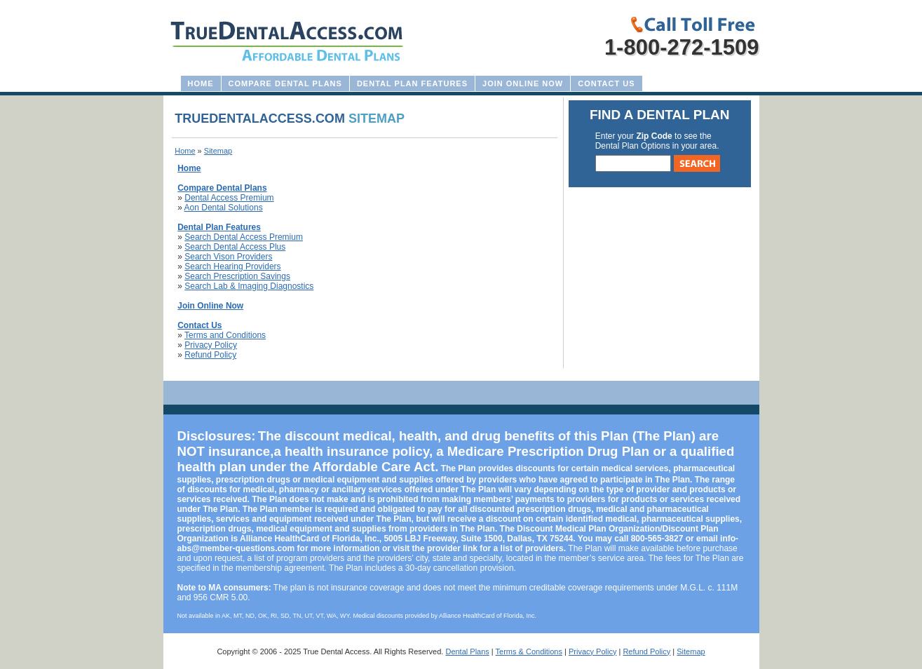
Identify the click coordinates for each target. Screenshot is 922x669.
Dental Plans (467, 651)
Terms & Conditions (529, 651)
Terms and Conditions (225, 335)
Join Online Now (522, 83)
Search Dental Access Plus (234, 247)
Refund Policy (210, 355)
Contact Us (606, 83)
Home (201, 83)
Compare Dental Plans (285, 83)
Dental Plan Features (412, 83)
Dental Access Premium (228, 198)
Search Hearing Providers (232, 266)
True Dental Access (336, 651)
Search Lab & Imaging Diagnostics (248, 286)
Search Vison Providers (228, 257)
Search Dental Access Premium (243, 237)
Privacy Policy (210, 345)
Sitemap (691, 651)
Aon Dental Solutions (223, 207)
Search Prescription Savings (237, 276)
